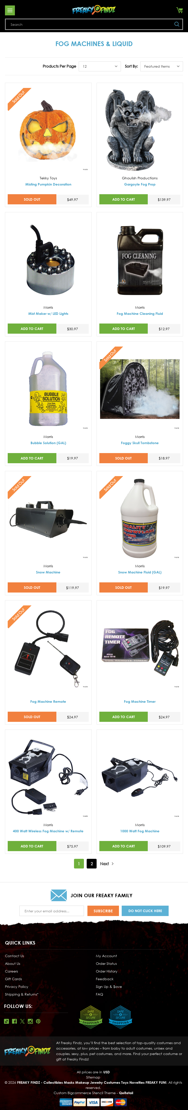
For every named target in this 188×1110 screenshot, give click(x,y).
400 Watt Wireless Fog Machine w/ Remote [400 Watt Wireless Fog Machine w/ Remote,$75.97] (48, 831)
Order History (106, 971)
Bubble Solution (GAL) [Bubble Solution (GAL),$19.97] (48, 443)
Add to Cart (123, 199)
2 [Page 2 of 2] (92, 863)
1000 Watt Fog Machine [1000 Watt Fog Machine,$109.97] (139, 831)
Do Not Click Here (145, 911)
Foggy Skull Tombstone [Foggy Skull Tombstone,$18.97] (140, 443)
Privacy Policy (16, 986)
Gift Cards (13, 979)
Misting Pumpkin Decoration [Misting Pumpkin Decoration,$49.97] (48, 184)
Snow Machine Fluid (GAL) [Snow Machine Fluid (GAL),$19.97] (139, 572)
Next (107, 863)
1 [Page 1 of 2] (79, 863)
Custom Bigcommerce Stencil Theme (85, 1093)
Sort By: (131, 66)
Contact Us (14, 956)
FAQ (99, 994)
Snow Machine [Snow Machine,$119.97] (48, 572)
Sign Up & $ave (109, 986)
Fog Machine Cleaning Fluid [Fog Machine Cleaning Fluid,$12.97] (140, 313)
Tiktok (6, 1021)
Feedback (104, 979)
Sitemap (93, 1077)
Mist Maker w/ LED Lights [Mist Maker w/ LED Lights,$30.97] (48, 313)
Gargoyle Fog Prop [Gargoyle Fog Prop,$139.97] (139, 184)
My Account (106, 956)
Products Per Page (59, 66)
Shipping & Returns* (21, 994)
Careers (11, 971)
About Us (12, 963)
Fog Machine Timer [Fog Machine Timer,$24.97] (139, 701)
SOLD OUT (32, 199)
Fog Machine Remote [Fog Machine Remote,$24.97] (48, 701)
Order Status (106, 963)
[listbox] (100, 66)
